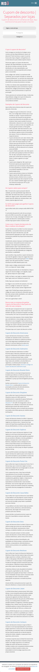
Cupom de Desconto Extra (14, 522)
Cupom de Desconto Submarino (17, 349)
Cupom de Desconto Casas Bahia (17, 493)
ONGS (27, 259)
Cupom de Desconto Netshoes (16, 551)
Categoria (19, 37)
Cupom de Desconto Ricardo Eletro (18, 370)
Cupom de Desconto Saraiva (15, 416)
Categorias (19, 33)
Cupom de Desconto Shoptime (16, 392)
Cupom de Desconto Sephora (16, 430)
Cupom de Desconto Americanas (17, 333)
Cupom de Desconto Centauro (16, 622)
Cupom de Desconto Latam (15, 589)
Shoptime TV (9, 403)
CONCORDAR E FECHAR (23, 669)
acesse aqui (25, 345)
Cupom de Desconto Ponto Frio (16, 461)
